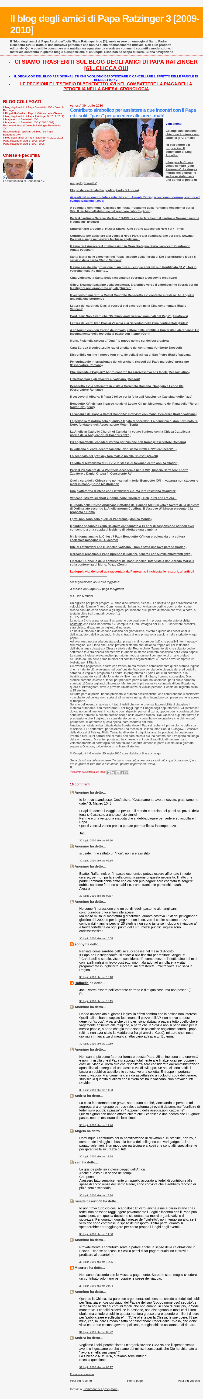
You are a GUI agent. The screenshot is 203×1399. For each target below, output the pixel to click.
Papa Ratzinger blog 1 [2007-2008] (24, 143)
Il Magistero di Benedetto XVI (20, 119)
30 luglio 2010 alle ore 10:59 (96, 1043)
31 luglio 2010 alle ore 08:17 (96, 1367)
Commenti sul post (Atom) (100, 1389)
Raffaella (82, 983)
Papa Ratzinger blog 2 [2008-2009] (24, 140)
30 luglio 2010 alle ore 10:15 (96, 1001)
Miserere (81, 1268)
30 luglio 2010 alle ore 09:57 (96, 895)
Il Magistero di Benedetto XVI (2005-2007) (28, 122)
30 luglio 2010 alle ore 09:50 (96, 840)
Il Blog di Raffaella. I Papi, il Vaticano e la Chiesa (32, 113)
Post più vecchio (189, 1380)
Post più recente (81, 1380)
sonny (79, 944)
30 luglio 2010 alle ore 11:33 (96, 1090)
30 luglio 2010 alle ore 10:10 (96, 977)
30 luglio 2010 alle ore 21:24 (96, 1285)
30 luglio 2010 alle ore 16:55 (96, 1261)
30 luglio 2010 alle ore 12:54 (96, 1156)
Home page (135, 1380)
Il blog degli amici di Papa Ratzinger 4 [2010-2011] (33, 137)
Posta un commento (82, 1374)
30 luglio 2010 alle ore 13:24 (96, 1195)
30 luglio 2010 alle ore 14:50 (96, 1234)
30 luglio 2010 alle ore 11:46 (96, 1125)
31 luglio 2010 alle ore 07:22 (96, 1332)
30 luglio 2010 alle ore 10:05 (96, 938)
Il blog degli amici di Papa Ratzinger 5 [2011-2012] (33, 116)
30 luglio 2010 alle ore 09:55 (96, 860)
